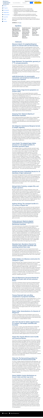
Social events (5, 14)
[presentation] (13, 63)
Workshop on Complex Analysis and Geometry (6, 3)
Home (4, 5)
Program (5, 8)
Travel (4, 19)
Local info (5, 17)
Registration (5, 12)
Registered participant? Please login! (32, 1)
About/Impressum (14, 413)
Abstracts (18, 42)
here (20, 22)
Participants (5, 10)
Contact (4, 21)
